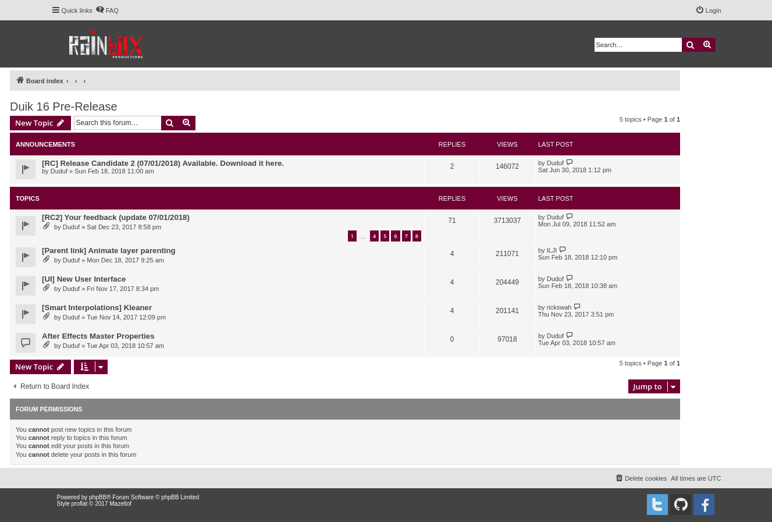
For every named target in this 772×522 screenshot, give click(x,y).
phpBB (97, 497)
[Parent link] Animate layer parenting (109, 250)
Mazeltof (120, 503)
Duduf (59, 171)
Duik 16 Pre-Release (64, 106)
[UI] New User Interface (84, 279)
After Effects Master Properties (98, 336)
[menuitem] (107, 10)
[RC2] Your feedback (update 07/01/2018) (116, 217)
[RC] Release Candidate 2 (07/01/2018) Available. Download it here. (163, 163)
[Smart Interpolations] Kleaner (97, 307)
